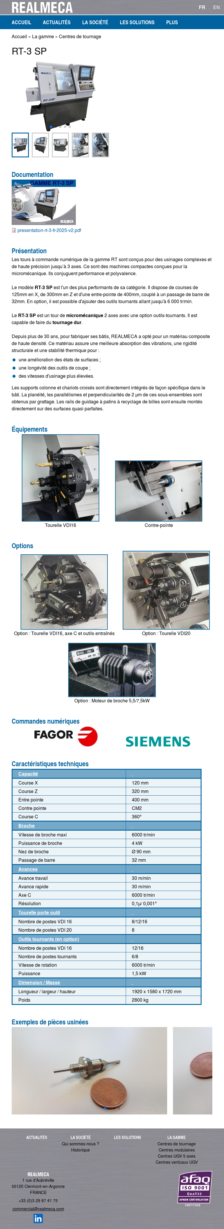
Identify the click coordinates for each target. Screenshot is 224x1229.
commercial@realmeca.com (38, 1209)
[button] (51, 127)
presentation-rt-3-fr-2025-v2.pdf (49, 230)
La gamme (43, 36)
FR (202, 7)
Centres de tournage (80, 36)
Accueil (19, 36)
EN (216, 7)
